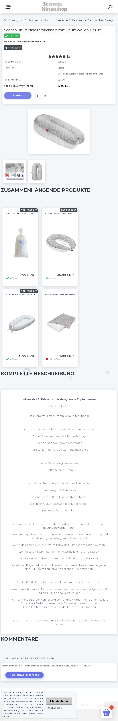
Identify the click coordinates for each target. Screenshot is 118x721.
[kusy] (39, 95)
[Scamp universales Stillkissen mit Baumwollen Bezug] (59, 110)
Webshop (9, 7)
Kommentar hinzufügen (24, 675)
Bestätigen (54, 708)
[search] (110, 7)
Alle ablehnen (59, 701)
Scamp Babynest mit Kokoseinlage (26, 294)
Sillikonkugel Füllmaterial (21, 213)
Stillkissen (31, 20)
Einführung (11, 20)
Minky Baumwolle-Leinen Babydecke (67, 294)
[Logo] (54, 6)
